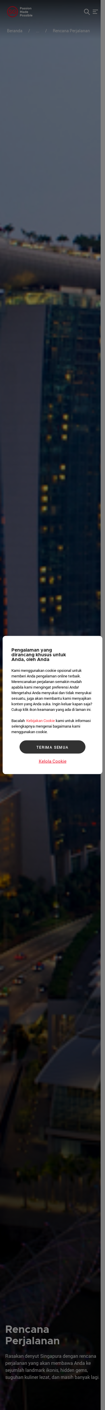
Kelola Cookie (52, 761)
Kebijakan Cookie (40, 720)
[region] (52, 705)
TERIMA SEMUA (52, 747)
